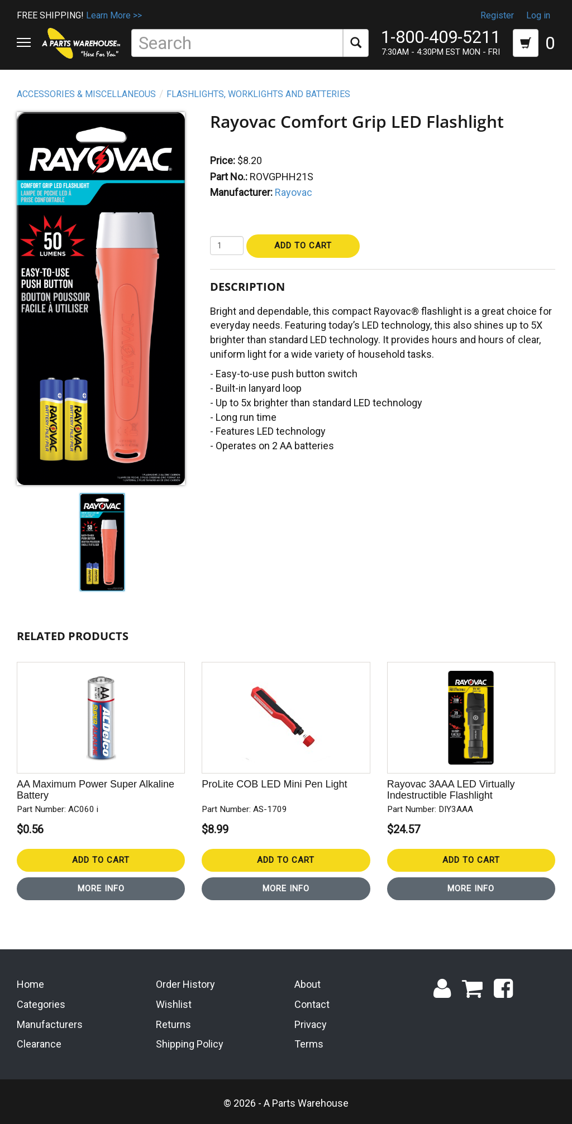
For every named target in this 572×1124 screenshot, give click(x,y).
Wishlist (174, 1004)
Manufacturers (50, 1024)
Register (497, 15)
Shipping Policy (189, 1044)
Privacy (310, 1024)
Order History (185, 984)
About (307, 984)
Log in (538, 15)
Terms (308, 1044)
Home (30, 984)
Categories (41, 1004)
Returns (173, 1024)
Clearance (39, 1044)
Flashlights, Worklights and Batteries (258, 94)
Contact (312, 1004)
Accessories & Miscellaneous (86, 94)
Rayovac (293, 192)
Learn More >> (114, 15)
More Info (101, 888)
